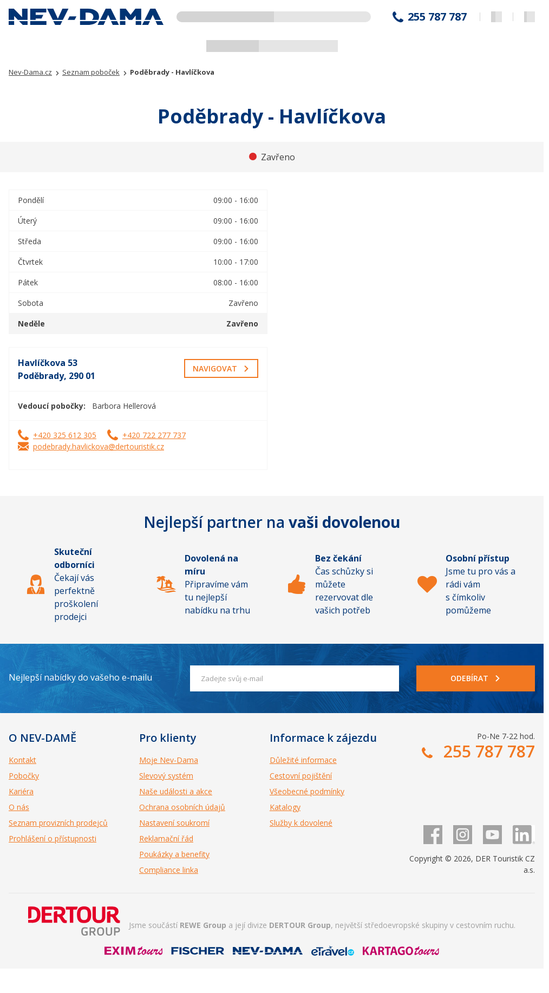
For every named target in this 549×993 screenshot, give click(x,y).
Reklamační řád (166, 838)
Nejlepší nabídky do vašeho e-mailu (80, 677)
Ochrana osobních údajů (182, 807)
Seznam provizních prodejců (58, 823)
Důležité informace (303, 760)
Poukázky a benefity (174, 854)
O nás (19, 807)
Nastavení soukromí (174, 823)
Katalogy (285, 807)
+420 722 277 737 (154, 435)
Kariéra (21, 791)
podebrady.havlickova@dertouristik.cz (98, 446)
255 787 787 (437, 16)
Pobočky (24, 775)
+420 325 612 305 (64, 435)
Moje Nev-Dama (168, 760)
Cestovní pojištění (301, 775)
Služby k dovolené (301, 823)
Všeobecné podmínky (307, 791)
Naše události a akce (175, 791)
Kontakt (22, 760)
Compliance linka (168, 870)
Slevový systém (166, 775)
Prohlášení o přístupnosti (52, 838)
